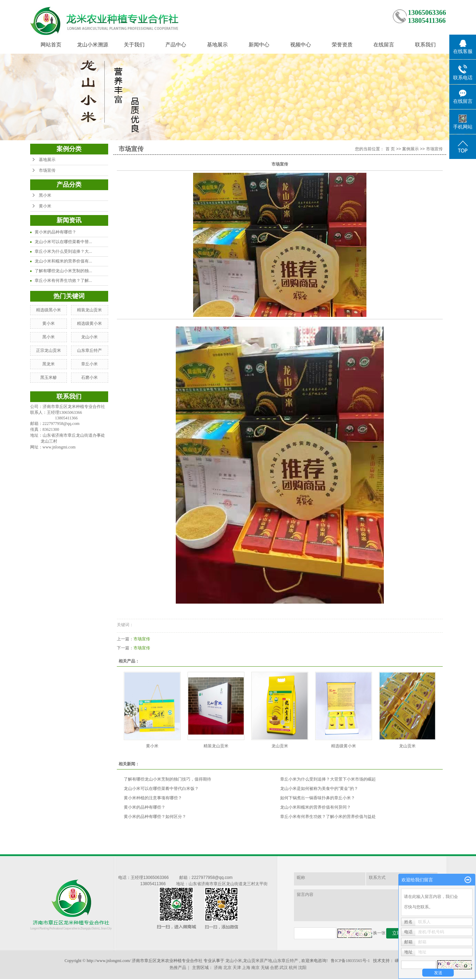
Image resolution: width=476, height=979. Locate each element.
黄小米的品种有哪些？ (55, 232)
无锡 (265, 967)
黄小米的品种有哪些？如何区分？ (155, 816)
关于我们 (134, 44)
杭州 (293, 967)
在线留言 (383, 44)
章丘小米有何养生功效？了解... (63, 280)
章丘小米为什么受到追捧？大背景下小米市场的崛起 (328, 779)
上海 (246, 967)
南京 (255, 967)
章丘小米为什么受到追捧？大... (63, 251)
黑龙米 (48, 364)
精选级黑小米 (48, 310)
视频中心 (300, 44)
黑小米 (45, 195)
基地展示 (217, 44)
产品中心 (175, 44)
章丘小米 (89, 364)
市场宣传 (47, 170)
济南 (218, 967)
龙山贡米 (279, 746)
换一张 (379, 933)
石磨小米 (89, 377)
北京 (227, 967)
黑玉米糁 (48, 377)
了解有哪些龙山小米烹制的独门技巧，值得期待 (167, 779)
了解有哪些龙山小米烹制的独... (63, 270)
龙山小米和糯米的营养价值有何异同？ (315, 807)
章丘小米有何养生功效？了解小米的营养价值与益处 (328, 816)
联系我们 (425, 44)
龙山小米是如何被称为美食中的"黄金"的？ (319, 788)
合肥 (274, 967)
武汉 (283, 967)
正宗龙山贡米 (48, 350)
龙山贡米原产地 (257, 960)
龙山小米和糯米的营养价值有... (63, 261)
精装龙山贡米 (89, 310)
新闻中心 (259, 44)
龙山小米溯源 (92, 44)
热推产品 (178, 967)
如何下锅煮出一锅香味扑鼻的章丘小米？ (317, 797)
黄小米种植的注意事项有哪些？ (153, 797)
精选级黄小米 (89, 323)
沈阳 (302, 967)
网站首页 (51, 44)
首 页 (390, 148)
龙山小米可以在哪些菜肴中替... (63, 241)
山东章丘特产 (89, 350)
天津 (237, 967)
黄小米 (45, 206)
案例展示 (410, 148)
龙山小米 (89, 337)
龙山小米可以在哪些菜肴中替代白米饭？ (161, 788)
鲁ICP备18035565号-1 (350, 960)
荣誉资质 (342, 44)
